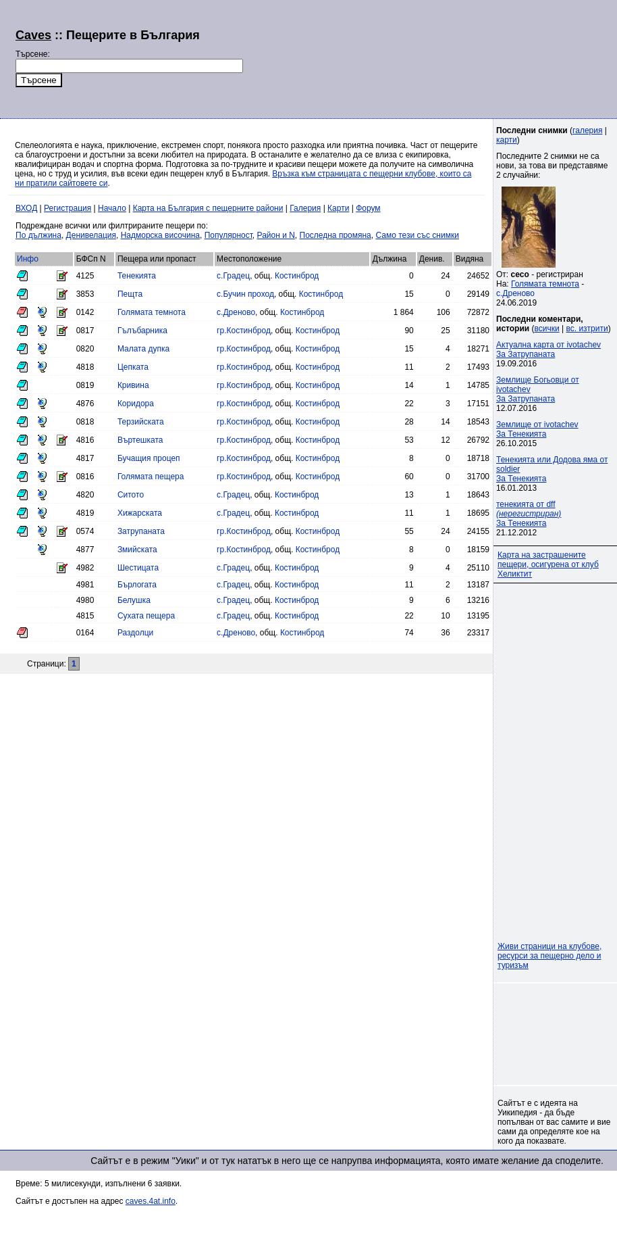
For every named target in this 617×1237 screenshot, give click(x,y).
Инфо (27, 259)
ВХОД (26, 208)
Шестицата (138, 568)
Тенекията (136, 276)
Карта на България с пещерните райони (208, 208)
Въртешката (140, 440)
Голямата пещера (150, 476)
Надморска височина (160, 235)
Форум (368, 208)
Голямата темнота (151, 312)
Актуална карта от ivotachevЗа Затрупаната (548, 349)
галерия (587, 130)
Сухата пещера (146, 616)
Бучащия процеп (148, 458)
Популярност (228, 235)
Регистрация (67, 208)
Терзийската (140, 422)
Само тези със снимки (416, 235)
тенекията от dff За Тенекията (528, 514)
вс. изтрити (587, 328)
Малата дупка (143, 349)
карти (506, 140)
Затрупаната (141, 531)
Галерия (305, 208)
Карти (338, 208)
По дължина (38, 235)
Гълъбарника (142, 330)
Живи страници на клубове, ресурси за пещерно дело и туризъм (549, 956)
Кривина (133, 385)
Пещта (129, 294)
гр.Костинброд (244, 330)
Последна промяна (335, 235)
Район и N (276, 235)
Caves (33, 35)
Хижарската (139, 513)
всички (547, 328)
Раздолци (135, 632)
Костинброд (297, 276)
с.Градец (233, 276)
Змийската (137, 549)
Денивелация (91, 235)
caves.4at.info (151, 1201)
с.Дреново (236, 312)
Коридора (135, 403)
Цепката (133, 367)
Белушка (134, 600)
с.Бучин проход (245, 294)
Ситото (130, 495)
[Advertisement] (345, 57)
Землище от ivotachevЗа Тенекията (537, 429)
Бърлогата (137, 584)
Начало (112, 208)
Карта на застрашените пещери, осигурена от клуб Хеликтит (548, 564)
